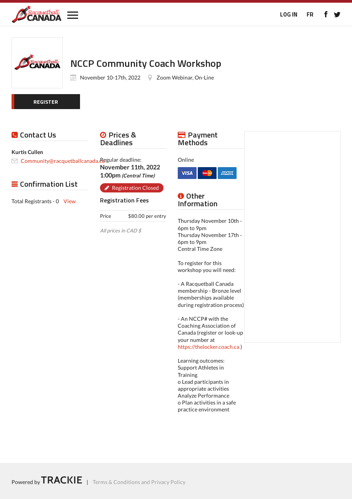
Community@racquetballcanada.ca (63, 160)
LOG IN (288, 14)
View (69, 201)
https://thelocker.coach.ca (208, 346)
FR (310, 14)
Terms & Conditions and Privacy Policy (139, 481)
